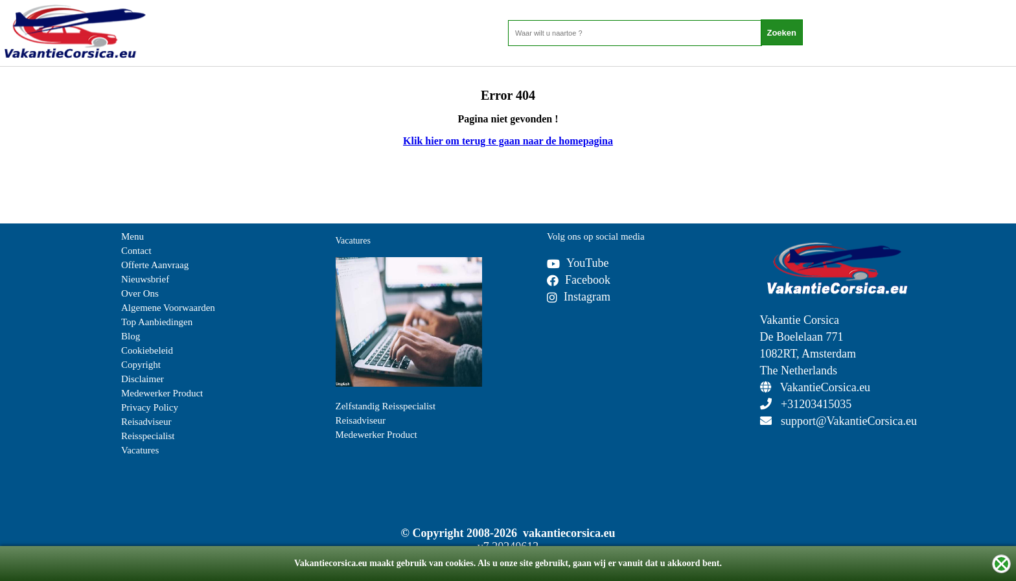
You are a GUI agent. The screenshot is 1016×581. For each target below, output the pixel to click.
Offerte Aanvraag (155, 265)
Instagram (578, 296)
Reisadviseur (146, 421)
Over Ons (140, 293)
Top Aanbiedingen (156, 322)
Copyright (141, 364)
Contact (136, 250)
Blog (130, 336)
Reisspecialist (148, 436)
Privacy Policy (149, 407)
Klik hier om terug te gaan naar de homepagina (508, 140)
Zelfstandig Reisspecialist (386, 406)
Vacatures (140, 450)
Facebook (578, 279)
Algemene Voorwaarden (168, 307)
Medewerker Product (162, 393)
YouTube (578, 262)
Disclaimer (142, 379)
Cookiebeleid (147, 350)
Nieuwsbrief (145, 279)
